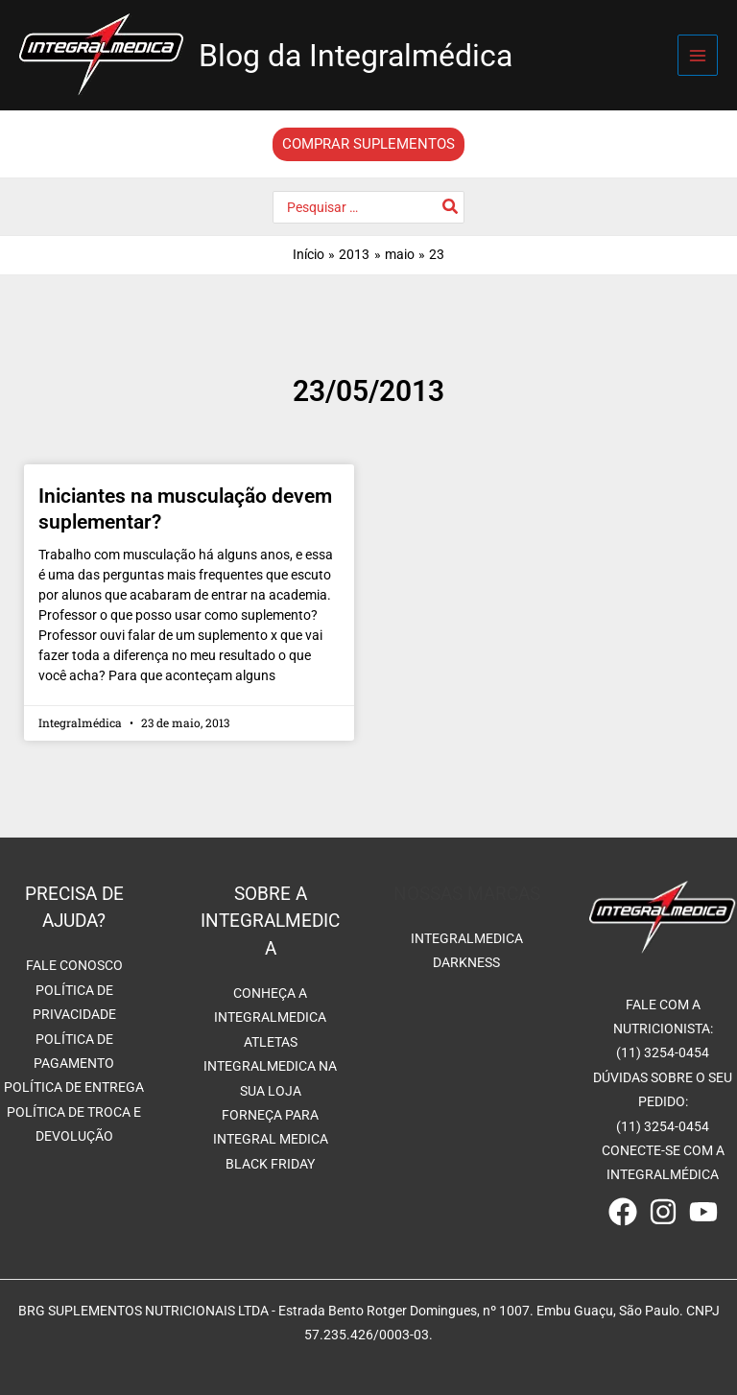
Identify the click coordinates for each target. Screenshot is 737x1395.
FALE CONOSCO (74, 965)
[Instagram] (663, 1211)
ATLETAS (270, 1042)
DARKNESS (466, 962)
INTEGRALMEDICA (467, 938)
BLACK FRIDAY (270, 1163)
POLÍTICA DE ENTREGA (74, 1087)
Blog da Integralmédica (355, 55)
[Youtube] (703, 1211)
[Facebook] (622, 1211)
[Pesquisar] (451, 207)
